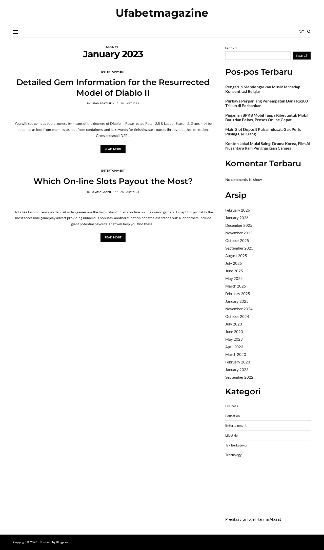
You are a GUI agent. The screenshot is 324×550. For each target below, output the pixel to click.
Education (232, 416)
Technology (233, 455)
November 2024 (239, 309)
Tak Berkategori (236, 445)
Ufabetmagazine (162, 13)
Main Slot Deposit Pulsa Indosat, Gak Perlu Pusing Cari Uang (263, 131)
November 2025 (239, 233)
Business (231, 406)
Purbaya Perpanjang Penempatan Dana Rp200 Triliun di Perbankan (266, 103)
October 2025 (237, 240)
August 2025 (236, 255)
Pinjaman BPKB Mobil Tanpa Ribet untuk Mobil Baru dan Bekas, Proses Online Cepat (266, 117)
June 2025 (234, 271)
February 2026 (237, 210)
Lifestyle (231, 435)
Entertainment (113, 71)
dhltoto (231, 473)
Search (231, 47)
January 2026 (237, 217)
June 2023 (234, 331)
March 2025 (235, 286)
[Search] (309, 31)
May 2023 (234, 339)
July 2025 (233, 263)
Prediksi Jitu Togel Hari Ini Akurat (253, 519)
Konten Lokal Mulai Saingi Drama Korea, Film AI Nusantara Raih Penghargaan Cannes (267, 145)
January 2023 (237, 369)
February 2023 (237, 362)
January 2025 (237, 301)
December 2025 (238, 225)
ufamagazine (102, 103)
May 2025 (234, 278)
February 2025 (237, 293)
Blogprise (62, 542)
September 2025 (239, 248)
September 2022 (239, 377)
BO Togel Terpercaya (255, 473)
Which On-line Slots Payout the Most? (113, 181)
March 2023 (235, 354)
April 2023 (234, 346)
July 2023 (233, 324)
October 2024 (237, 316)
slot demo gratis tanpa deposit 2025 (265, 479)
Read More (113, 149)
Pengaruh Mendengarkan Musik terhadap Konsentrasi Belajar (262, 89)
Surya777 (233, 505)
